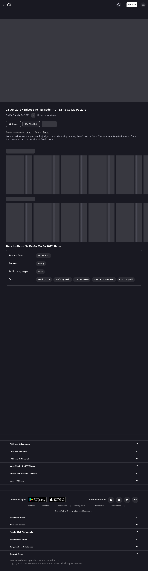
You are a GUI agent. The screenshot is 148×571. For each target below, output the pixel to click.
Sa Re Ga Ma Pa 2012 (18, 115)
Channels (31, 505)
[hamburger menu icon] (143, 4)
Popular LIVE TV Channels (21, 532)
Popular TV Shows (18, 517)
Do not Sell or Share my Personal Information (74, 511)
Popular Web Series (18, 539)
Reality (46, 132)
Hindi (28, 132)
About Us (46, 505)
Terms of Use (98, 505)
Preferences (116, 505)
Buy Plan (132, 5)
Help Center (62, 505)
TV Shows (51, 115)
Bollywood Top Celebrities (21, 547)
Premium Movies (17, 525)
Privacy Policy (79, 505)
